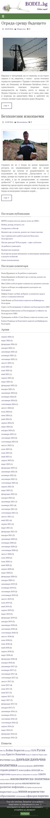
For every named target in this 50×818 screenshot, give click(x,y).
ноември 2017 (7, 670)
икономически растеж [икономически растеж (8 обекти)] (11, 783)
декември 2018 (8, 625)
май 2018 (5, 647)
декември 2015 (8, 737)
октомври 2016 (8, 719)
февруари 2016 (7, 734)
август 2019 (6, 599)
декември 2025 (8, 351)
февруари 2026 (7, 344)
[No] (46, 808)
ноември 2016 (7, 715)
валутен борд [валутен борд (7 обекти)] (37, 755)
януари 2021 (6, 535)
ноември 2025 (7, 355)
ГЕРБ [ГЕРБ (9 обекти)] (33, 750)
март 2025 (5, 381)
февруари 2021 (7, 531)
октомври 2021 (8, 509)
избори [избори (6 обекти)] (2, 779)
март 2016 (5, 730)
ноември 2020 (7, 542)
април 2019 (6, 610)
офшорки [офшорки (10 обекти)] (31, 796)
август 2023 (6, 445)
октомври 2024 (8, 400)
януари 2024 (6, 430)
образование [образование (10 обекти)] (8, 796)
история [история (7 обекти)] (27, 787)
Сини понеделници (10, 260)
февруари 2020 (7, 576)
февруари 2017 (7, 704)
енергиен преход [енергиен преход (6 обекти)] (16, 774)
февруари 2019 (7, 617)
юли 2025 (5, 366)
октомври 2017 (8, 674)
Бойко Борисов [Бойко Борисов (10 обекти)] (15, 750)
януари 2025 (6, 389)
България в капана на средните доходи (31, 283)
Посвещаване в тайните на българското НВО (29, 307)
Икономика (22, 122)
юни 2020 (5, 561)
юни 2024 (5, 415)
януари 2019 (6, 621)
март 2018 (5, 655)
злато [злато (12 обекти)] (42, 774)
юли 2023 (5, 449)
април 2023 (6, 460)
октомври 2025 (8, 359)
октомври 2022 (8, 479)
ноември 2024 (7, 396)
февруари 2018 (7, 659)
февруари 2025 (7, 385)
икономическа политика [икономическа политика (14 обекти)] (30, 779)
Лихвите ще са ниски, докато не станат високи (22, 232)
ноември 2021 (7, 505)
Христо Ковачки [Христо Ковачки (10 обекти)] (15, 754)
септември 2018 (8, 632)
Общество (21, 29)
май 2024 (5, 419)
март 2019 (5, 614)
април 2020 (6, 569)
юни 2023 (5, 453)
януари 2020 (6, 580)
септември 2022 (8, 483)
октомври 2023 (8, 438)
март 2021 (5, 527)
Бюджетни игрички (10, 250)
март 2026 (5, 340)
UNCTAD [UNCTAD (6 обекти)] (3, 751)
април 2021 (6, 524)
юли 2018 (5, 640)
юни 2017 (5, 689)
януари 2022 (6, 497)
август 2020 (6, 554)
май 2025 (5, 374)
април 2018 (6, 651)
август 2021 (6, 516)
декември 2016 (8, 711)
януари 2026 (6, 348)
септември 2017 (8, 677)
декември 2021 (8, 501)
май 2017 (5, 692)
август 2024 (6, 408)
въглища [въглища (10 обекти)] (5, 759)
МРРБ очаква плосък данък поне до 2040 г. (20, 221)
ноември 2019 (7, 587)
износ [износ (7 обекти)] (7, 779)
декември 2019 (8, 584)
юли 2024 (5, 411)
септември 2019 (8, 595)
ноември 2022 (7, 475)
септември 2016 (8, 722)
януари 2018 (6, 662)
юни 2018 (5, 644)
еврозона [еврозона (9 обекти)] (5, 774)
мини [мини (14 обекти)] (22, 791)
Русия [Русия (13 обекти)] (41, 750)
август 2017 (6, 681)
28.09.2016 (9, 29)
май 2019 (5, 606)
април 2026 (6, 336)
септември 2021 (8, 512)
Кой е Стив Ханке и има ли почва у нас (31, 317)
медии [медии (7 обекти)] (15, 792)
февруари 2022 (7, 494)
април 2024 (6, 423)
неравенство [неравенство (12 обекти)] (36, 791)
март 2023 (5, 464)
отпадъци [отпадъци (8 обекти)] (21, 796)
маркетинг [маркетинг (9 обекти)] (6, 791)
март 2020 (5, 572)
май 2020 (5, 565)
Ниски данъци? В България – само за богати (21, 242)
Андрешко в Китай (9, 228)
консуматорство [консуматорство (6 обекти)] (36, 787)
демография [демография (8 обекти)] (25, 770)
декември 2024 (8, 393)
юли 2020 (5, 557)
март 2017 (5, 700)
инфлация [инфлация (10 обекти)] (18, 787)
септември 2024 (8, 404)
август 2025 (6, 363)
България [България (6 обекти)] (27, 751)
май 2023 (5, 456)
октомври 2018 (8, 629)
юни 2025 (5, 370)
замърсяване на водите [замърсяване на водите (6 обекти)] (30, 774)
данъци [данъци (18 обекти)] (23, 759)
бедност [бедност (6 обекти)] (28, 755)
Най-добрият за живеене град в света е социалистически (23, 295)
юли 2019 (5, 602)
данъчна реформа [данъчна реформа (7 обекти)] (25, 766)
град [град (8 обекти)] (13, 759)
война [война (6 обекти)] (45, 755)
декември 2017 (8, 666)
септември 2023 (8, 441)
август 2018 (6, 636)
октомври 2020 (8, 546)
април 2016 (6, 726)
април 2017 (6, 696)
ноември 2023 (7, 434)
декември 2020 (8, 539)
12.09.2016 (9, 122)
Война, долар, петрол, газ (12, 224)
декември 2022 (8, 471)
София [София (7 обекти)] (3, 755)
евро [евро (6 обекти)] (42, 770)
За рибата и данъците (11, 246)
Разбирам (25, 814)
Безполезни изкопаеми (22, 116)
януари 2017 (6, 707)
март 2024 (5, 426)
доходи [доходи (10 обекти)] (35, 770)
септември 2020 (8, 550)
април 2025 (6, 378)
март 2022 (5, 490)
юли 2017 (5, 685)
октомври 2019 (8, 591)
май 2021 (5, 520)
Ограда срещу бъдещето (23, 23)
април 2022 (6, 486)
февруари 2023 (7, 468)
